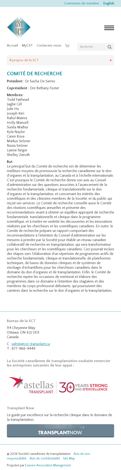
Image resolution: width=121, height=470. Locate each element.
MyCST (27, 45)
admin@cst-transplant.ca (31, 344)
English (108, 3)
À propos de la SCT (24, 60)
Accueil (12, 45)
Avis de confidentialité (45, 458)
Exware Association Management (48, 465)
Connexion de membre (81, 3)
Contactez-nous (49, 45)
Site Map (69, 458)
